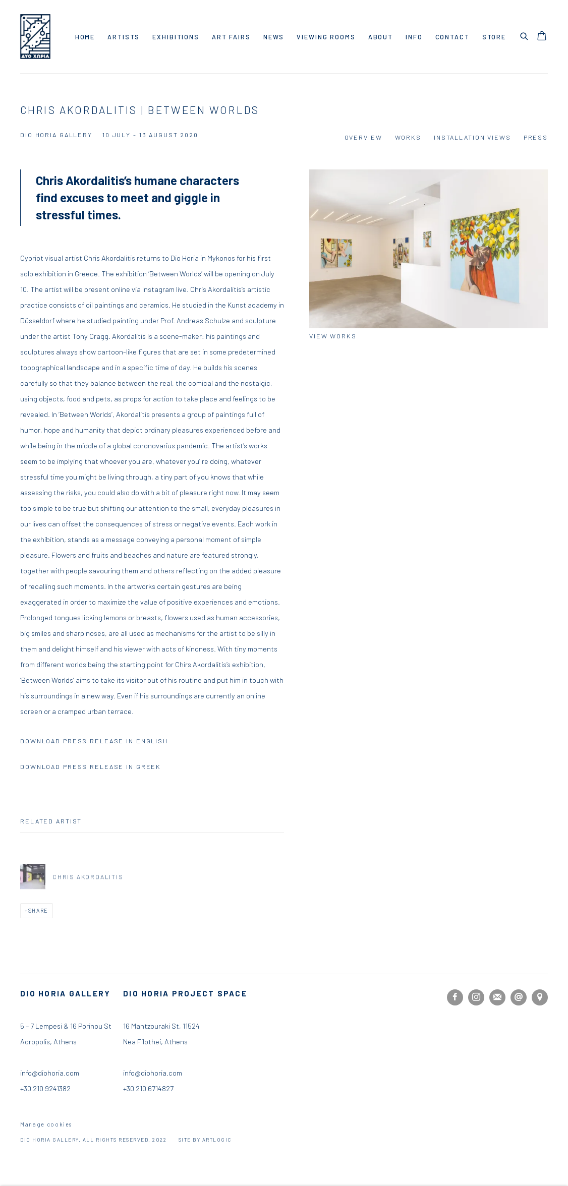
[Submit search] (524, 34)
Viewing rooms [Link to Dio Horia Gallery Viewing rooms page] (326, 37)
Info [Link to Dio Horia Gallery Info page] (414, 37)
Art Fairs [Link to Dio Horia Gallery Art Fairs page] (231, 37)
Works (408, 137)
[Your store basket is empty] (542, 36)
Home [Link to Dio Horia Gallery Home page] (85, 37)
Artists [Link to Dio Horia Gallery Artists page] (123, 37)
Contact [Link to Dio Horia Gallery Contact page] (452, 37)
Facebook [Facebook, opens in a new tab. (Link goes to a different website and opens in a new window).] (455, 997)
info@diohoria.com (152, 1072)
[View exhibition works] (428, 248)
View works (333, 336)
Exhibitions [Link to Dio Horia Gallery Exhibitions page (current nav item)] (175, 37)
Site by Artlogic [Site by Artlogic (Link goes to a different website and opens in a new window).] (205, 1140)
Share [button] (38, 910)
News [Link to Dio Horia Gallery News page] (274, 37)
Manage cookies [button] (46, 1124)
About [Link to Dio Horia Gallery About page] (380, 37)
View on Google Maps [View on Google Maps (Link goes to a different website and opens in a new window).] (540, 997)
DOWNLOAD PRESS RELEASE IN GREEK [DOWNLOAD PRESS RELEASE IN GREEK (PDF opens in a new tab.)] (90, 766)
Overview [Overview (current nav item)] (363, 137)
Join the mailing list (497, 997)
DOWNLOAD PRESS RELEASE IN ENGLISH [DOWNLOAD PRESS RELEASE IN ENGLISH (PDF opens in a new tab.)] (94, 741)
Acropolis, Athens (48, 1041)
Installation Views (472, 137)
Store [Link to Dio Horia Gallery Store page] (494, 37)
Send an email (518, 997)
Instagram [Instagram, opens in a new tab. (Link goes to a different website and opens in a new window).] (476, 997)
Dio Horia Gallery (35, 36)
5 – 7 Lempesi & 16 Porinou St (65, 1025)
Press (536, 137)
